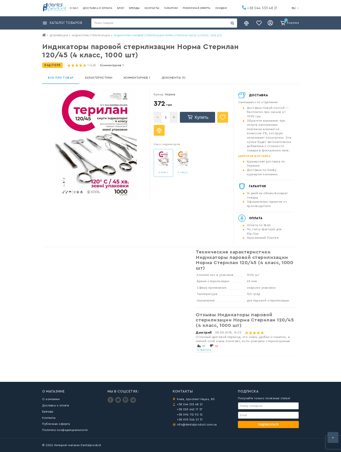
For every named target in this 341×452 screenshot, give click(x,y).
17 (203, 346)
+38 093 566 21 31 (190, 419)
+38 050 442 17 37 (190, 409)
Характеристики (98, 77)
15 (216, 346)
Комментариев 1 (112, 65)
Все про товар (61, 77)
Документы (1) (174, 77)
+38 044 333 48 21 (259, 7)
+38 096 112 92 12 (190, 414)
